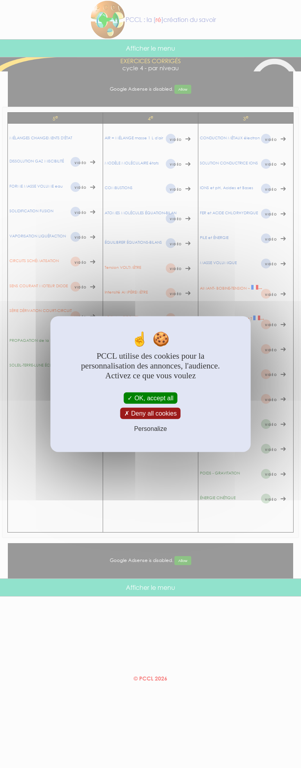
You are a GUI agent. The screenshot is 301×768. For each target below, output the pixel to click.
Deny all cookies (150, 413)
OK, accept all (150, 397)
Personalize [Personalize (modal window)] (150, 428)
